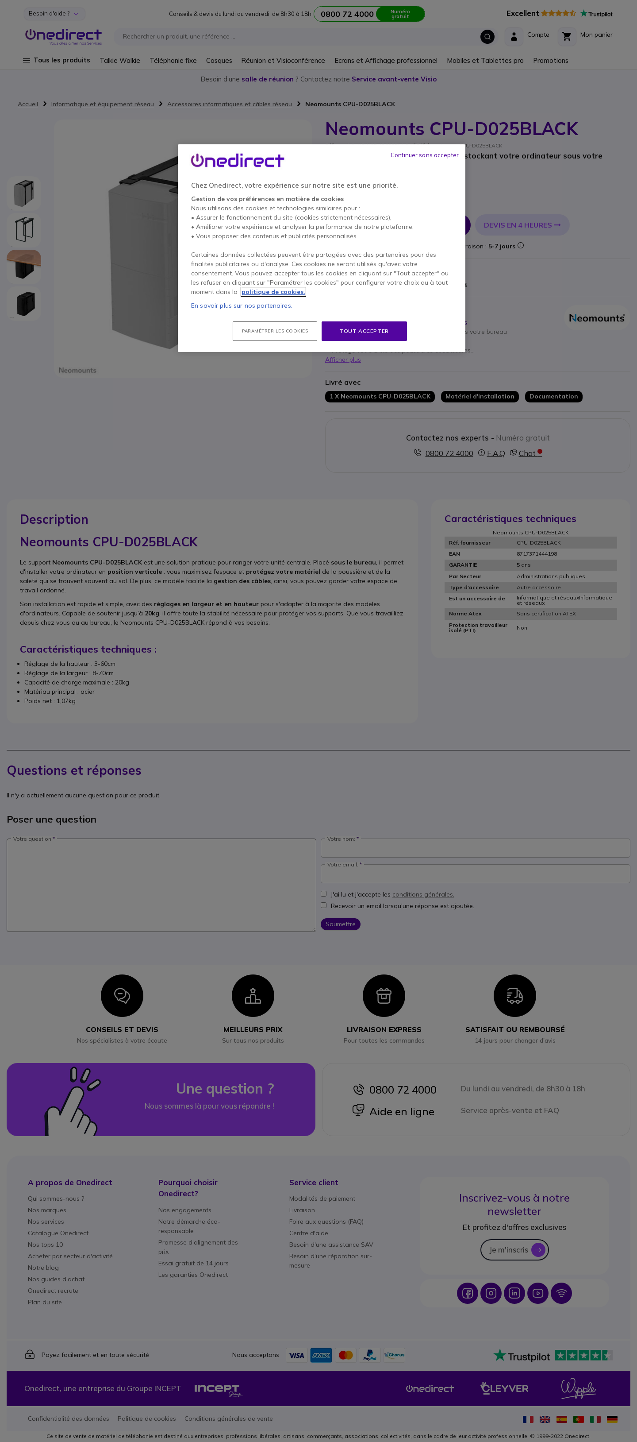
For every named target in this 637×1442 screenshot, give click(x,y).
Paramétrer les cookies (275, 331)
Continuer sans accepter (425, 155)
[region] (321, 248)
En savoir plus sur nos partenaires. (241, 305)
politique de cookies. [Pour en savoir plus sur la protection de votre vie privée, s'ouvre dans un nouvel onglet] (273, 292)
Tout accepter (364, 331)
